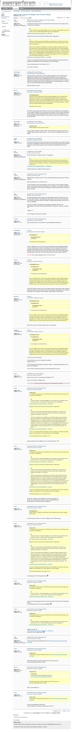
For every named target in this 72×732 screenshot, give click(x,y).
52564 (18, 23)
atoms (23, 15)
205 (18, 298)
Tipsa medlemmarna (36, 10)
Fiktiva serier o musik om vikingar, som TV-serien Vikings (32, 14)
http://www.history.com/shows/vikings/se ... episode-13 (40, 630)
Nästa (68, 710)
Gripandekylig (32, 73)
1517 (18, 141)
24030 (18, 376)
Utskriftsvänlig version (70, 12)
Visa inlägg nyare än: (32, 712)
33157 (18, 333)
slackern (31, 92)
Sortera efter (46, 712)
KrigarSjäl (31, 331)
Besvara (16, 18)
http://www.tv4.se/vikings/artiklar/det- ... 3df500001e (39, 166)
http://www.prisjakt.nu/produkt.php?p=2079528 (41, 676)
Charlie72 (31, 220)
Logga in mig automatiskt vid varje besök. (6, 31)
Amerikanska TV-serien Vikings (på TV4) (36, 174)
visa (32, 210)
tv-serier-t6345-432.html (50, 254)
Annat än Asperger (25, 10)
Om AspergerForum (6, 11)
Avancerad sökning (5, 16)
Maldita (30, 140)
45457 (18, 92)
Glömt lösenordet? (5, 35)
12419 (18, 232)
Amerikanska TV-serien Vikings (34, 72)
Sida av (63, 17)
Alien (20, 15)
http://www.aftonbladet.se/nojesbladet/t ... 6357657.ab (39, 33)
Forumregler (4, 18)
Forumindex (16, 10)
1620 (18, 74)
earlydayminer (32, 231)
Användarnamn (5, 23)
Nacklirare (31, 297)
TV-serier (29, 230)
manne (30, 375)
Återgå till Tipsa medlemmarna (20, 717)
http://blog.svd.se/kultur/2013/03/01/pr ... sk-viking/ (39, 57)
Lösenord (4, 26)
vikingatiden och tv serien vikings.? (35, 373)
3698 (18, 221)
